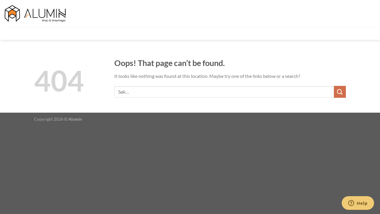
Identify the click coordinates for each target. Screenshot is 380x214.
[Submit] (340, 91)
